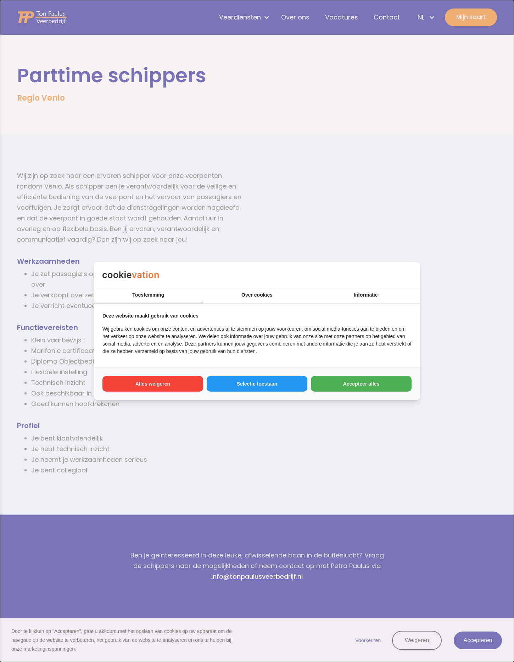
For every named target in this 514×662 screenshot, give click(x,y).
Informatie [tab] (366, 295)
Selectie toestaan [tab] (257, 384)
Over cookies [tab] (257, 295)
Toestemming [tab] (148, 295)
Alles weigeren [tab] (152, 384)
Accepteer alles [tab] (361, 384)
